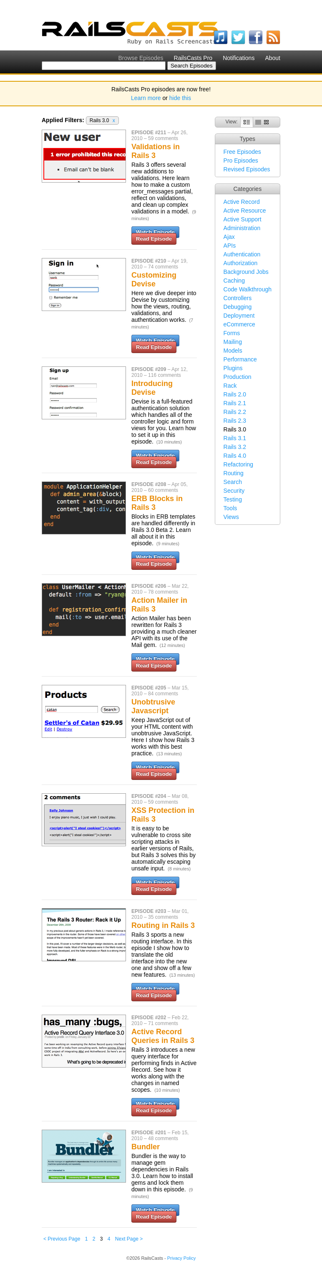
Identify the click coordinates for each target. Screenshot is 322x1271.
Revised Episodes (247, 169)
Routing (234, 473)
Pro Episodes (241, 160)
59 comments (163, 138)
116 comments (164, 375)
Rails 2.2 (235, 412)
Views (231, 517)
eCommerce (239, 324)
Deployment (239, 315)
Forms (232, 333)
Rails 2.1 (235, 403)
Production (238, 377)
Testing (233, 499)
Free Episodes (242, 151)
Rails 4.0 (235, 455)
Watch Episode (155, 232)
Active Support (243, 219)
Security (234, 490)
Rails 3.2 (235, 447)
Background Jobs (246, 271)
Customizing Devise (153, 279)
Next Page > (129, 1239)
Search (233, 482)
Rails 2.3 (235, 420)
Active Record (242, 201)
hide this (180, 98)
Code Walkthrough (248, 289)
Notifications (238, 58)
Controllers (238, 298)
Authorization (241, 263)
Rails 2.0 (235, 394)
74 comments (163, 267)
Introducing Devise (152, 387)
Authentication (242, 254)
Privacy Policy (181, 1258)
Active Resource (245, 210)
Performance (240, 359)
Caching (234, 280)
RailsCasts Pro (193, 58)
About (272, 58)
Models (233, 350)
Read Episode (154, 239)
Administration (242, 228)
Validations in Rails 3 (155, 151)
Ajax (229, 236)
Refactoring (239, 464)
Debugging (238, 306)
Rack (230, 385)
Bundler (145, 1147)
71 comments (163, 1023)
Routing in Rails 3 (163, 925)
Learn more (146, 98)
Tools (230, 508)
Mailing (233, 341)
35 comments (163, 917)
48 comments (163, 1138)
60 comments (163, 490)
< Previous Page (61, 1239)
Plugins (233, 368)
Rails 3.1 (235, 438)
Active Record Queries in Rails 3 (162, 1036)
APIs (230, 245)
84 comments (163, 694)
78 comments (163, 592)
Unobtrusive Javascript (153, 706)
